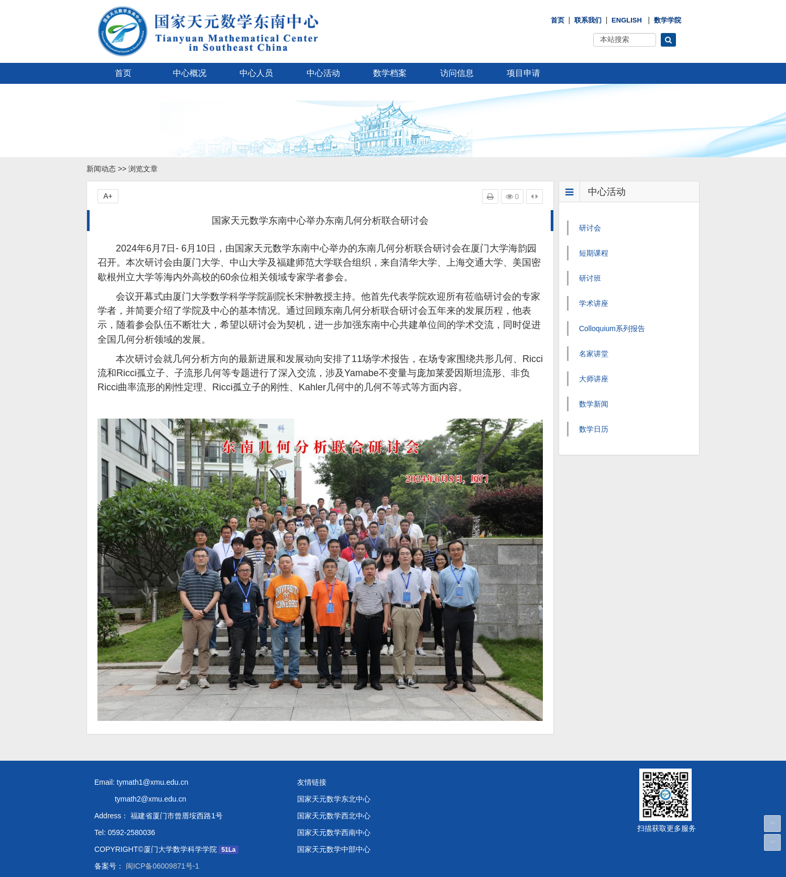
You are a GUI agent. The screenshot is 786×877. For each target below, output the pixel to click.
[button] (668, 40)
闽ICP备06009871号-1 (161, 861)
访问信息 (457, 73)
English (627, 20)
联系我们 (588, 20)
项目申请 (523, 73)
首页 (557, 20)
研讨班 (590, 278)
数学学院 (667, 20)
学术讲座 (593, 303)
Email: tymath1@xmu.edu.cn (141, 777)
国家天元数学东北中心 (333, 794)
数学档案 (390, 73)
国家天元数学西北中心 (333, 810)
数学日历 (593, 429)
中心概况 (189, 73)
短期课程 (593, 253)
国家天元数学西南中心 (333, 827)
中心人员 (256, 73)
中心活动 (323, 73)
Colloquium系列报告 (612, 328)
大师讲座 (593, 379)
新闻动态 (101, 169)
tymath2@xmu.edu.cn (140, 794)
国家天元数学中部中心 (333, 844)
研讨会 (590, 228)
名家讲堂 (593, 353)
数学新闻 (593, 404)
